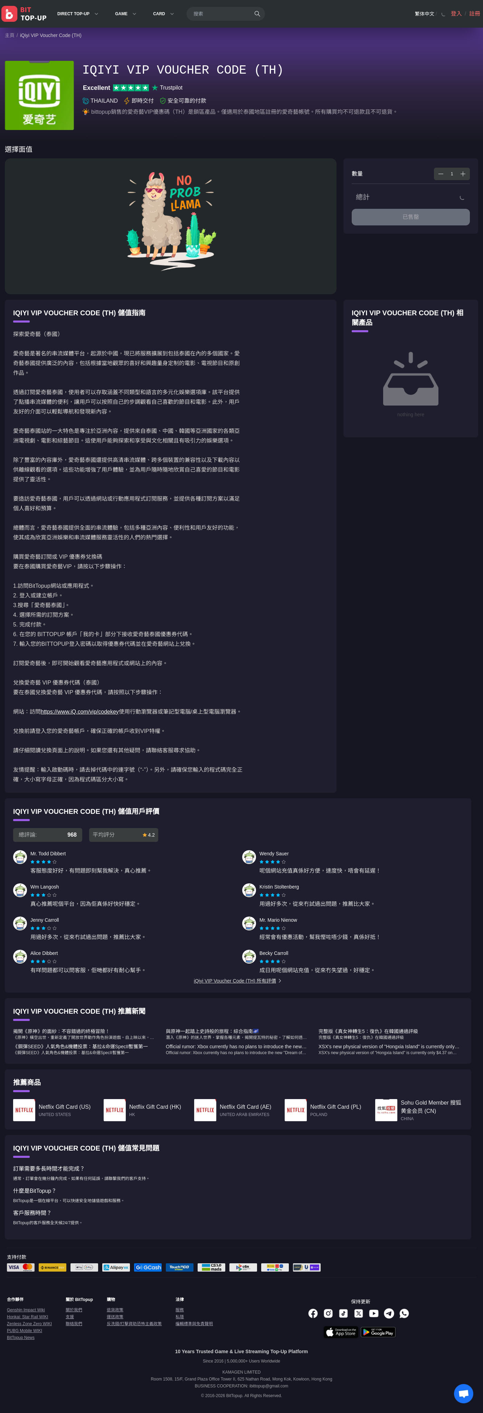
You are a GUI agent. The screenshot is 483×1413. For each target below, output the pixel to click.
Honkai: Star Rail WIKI (27, 1316)
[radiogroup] (43, 862)
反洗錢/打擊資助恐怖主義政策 (134, 1323)
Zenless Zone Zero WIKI (29, 1323)
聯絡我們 (74, 1323)
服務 (180, 1310)
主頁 (10, 35)
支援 (70, 1316)
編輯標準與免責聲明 (194, 1323)
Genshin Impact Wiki (26, 1310)
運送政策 (115, 1316)
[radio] (33, 862)
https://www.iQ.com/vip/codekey (80, 712)
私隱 (180, 1316)
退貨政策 (115, 1310)
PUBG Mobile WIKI (24, 1330)
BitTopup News (21, 1337)
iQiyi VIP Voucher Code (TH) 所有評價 (238, 981)
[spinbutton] (451, 174)
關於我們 (74, 1310)
